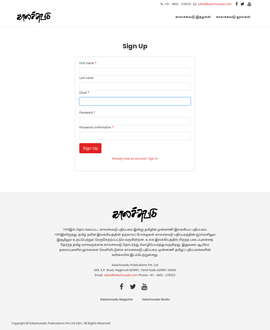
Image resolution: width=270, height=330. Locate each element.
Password (87, 113)
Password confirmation (96, 128)
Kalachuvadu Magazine (116, 300)
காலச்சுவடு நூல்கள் (233, 17)
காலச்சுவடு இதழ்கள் (193, 17)
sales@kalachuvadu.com (214, 4)
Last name (86, 78)
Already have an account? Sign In (135, 159)
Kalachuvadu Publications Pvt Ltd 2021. (56, 324)
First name (88, 63)
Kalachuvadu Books (156, 300)
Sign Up (90, 148)
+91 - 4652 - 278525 (178, 4)
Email (84, 93)
